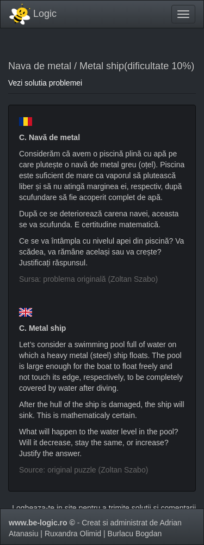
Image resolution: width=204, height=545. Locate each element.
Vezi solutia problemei (45, 82)
